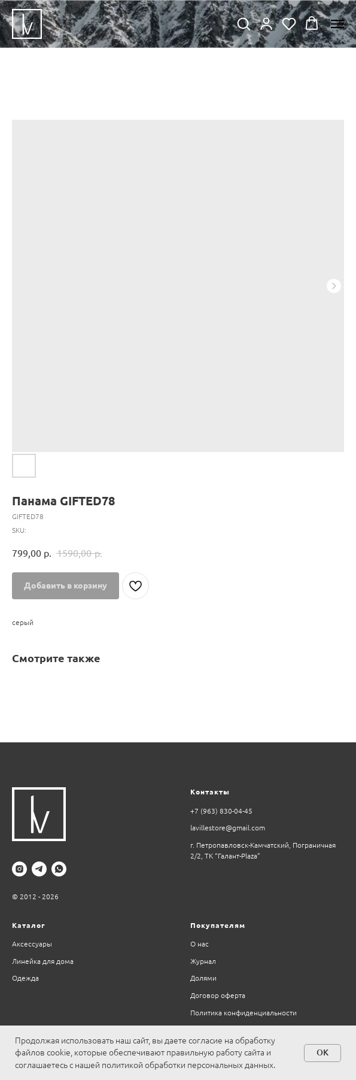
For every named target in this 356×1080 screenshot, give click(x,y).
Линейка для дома (43, 961)
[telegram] (39, 868)
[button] (243, 23)
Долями (203, 978)
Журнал (203, 961)
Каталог (28, 925)
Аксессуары (32, 944)
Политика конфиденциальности (243, 1013)
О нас (199, 944)
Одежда (25, 978)
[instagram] (19, 868)
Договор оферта (217, 995)
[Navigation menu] (337, 24)
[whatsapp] (58, 868)
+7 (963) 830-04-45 (221, 811)
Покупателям (217, 925)
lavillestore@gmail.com (227, 828)
